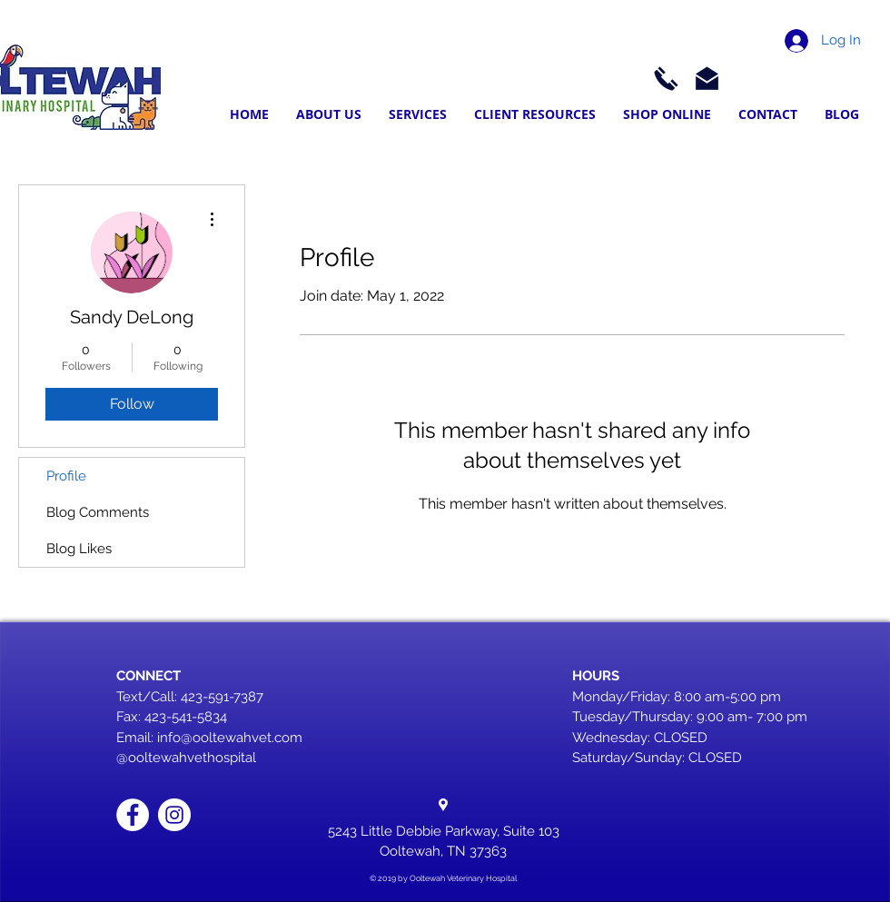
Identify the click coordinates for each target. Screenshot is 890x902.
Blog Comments (97, 512)
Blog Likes (79, 548)
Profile (66, 476)
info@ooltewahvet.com (229, 737)
